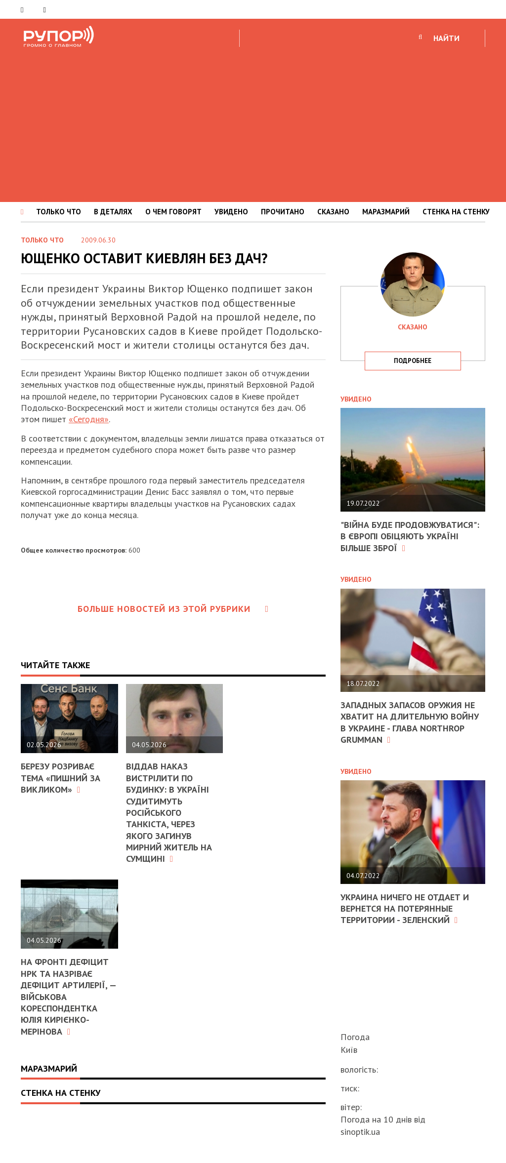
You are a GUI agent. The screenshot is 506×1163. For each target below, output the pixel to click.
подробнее (412, 361)
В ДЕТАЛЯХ (113, 211)
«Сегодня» (89, 419)
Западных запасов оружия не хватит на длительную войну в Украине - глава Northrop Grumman (409, 722)
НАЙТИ (446, 38)
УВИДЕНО (231, 211)
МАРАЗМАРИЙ (386, 211)
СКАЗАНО (333, 211)
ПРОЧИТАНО (282, 211)
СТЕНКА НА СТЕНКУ (456, 211)
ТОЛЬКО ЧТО (58, 211)
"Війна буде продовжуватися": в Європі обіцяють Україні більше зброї (409, 536)
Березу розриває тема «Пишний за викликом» (60, 778)
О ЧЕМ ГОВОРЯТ (173, 211)
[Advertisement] (253, 123)
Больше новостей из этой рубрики (173, 608)
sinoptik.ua (360, 1131)
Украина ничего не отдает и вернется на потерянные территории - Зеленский (404, 908)
